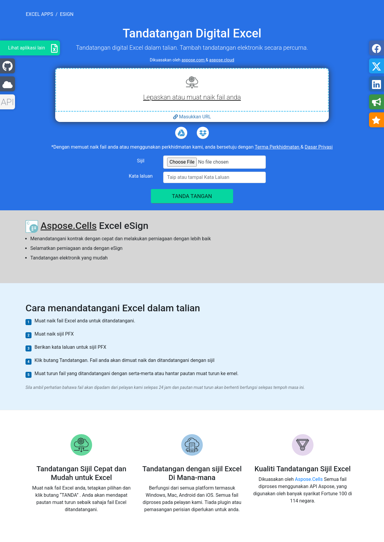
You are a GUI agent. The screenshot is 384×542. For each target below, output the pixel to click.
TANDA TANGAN (192, 196)
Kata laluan (141, 176)
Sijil (141, 161)
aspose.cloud (221, 60)
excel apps (39, 14)
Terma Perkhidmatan (278, 147)
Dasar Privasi (319, 147)
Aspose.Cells (68, 225)
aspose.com (194, 60)
